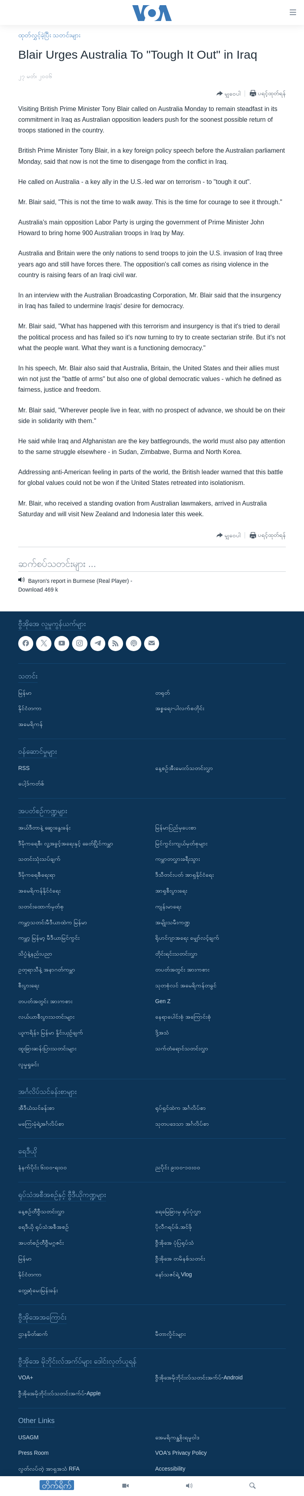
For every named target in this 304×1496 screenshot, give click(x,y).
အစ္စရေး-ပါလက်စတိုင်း (179, 708)
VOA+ (25, 1377)
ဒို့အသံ (162, 1032)
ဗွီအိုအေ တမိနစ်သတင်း (180, 1258)
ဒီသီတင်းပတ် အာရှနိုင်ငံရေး (184, 875)
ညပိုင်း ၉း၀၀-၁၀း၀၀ (177, 1167)
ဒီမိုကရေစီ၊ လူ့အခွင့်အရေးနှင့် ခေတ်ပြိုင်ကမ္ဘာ (65, 843)
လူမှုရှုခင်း (28, 1064)
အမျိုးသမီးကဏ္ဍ (172, 922)
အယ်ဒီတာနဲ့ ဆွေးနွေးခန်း (44, 827)
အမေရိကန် (30, 724)
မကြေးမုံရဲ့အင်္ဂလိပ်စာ (41, 1124)
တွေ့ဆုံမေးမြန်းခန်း (38, 1290)
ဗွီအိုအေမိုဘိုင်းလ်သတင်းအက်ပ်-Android (199, 1377)
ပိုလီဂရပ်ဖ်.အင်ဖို (173, 1227)
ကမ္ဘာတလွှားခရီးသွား (177, 859)
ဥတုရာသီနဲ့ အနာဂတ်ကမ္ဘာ (46, 969)
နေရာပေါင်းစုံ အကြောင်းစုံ (183, 1016)
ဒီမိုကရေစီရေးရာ (36, 875)
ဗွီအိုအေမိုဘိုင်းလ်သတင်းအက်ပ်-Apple (59, 1393)
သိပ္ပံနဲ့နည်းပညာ (35, 953)
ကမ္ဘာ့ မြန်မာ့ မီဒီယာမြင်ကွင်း (49, 938)
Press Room (33, 1453)
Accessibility (170, 1468)
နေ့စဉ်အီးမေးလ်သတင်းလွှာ (184, 768)
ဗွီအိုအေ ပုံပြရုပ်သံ (174, 1242)
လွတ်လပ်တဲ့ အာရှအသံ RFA (49, 1468)
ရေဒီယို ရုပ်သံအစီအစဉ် (43, 1227)
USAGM (28, 1437)
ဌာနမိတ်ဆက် (33, 1334)
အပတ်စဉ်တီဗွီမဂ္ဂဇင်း (41, 1242)
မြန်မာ (25, 693)
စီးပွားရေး (28, 985)
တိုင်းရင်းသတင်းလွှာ (176, 953)
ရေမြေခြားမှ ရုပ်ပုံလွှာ (178, 1211)
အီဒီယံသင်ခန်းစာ (36, 1108)
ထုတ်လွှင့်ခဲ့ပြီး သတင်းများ (49, 35)
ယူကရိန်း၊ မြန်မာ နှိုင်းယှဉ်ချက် (50, 1032)
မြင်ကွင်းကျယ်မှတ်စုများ (181, 843)
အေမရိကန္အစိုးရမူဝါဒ (177, 1437)
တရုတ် (162, 693)
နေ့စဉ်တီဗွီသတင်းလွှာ (41, 1211)
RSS (24, 768)
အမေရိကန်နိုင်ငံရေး (39, 890)
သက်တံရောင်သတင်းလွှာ (181, 1048)
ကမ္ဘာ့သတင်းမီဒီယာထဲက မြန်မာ (52, 922)
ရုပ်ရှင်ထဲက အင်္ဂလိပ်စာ (180, 1108)
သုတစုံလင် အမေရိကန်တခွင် (186, 985)
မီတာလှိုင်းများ (170, 1334)
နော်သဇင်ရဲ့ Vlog (173, 1274)
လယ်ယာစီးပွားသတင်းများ (46, 1016)
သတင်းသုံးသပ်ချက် (39, 859)
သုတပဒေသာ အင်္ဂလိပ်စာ (182, 1124)
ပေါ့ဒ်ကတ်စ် (31, 783)
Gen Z (163, 1001)
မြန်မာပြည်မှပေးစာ (175, 827)
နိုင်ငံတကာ (30, 708)
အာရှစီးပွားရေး (171, 890)
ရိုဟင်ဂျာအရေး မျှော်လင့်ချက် (187, 938)
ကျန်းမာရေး (168, 906)
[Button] (229, 93)
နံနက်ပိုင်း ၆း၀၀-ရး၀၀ (42, 1167)
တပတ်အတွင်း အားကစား (45, 1001)
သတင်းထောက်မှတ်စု (41, 906)
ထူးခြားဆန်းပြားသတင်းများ (47, 1048)
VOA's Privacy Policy (181, 1453)
